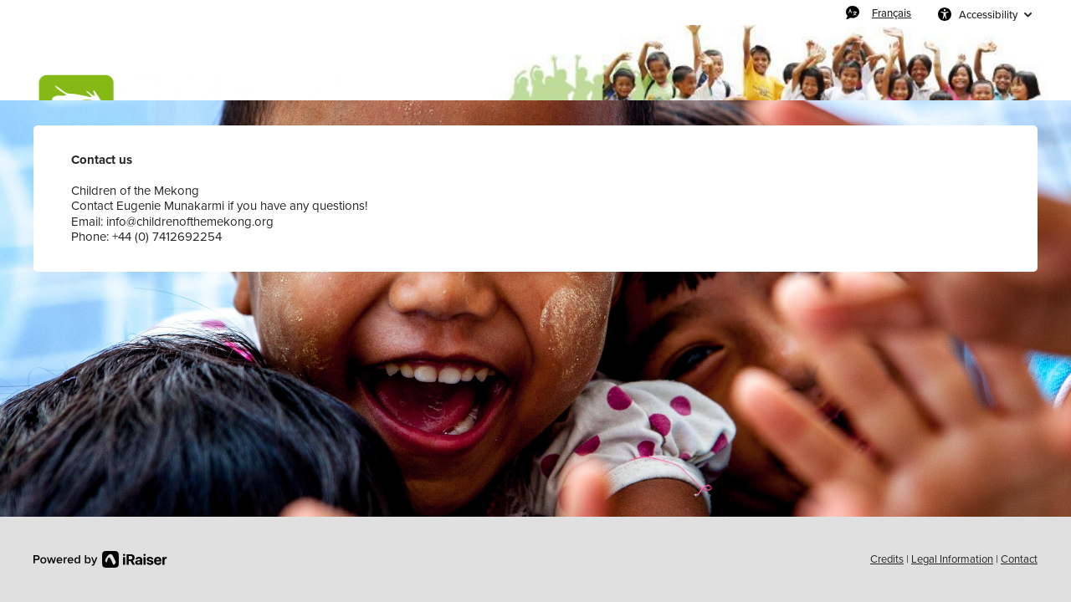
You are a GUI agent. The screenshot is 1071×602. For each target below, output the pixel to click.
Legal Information (952, 559)
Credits (887, 559)
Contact (1019, 559)
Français (891, 12)
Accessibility (988, 14)
